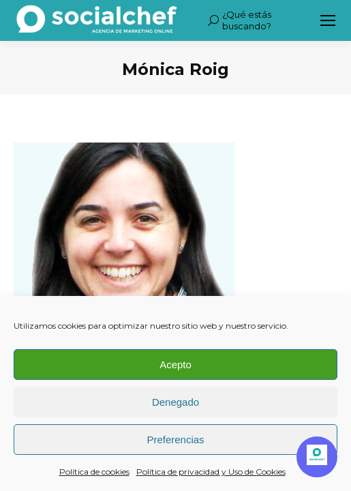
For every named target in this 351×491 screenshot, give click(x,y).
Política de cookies (94, 471)
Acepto (175, 364)
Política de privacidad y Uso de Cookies (211, 471)
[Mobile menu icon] (327, 20)
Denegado (175, 402)
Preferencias (175, 439)
